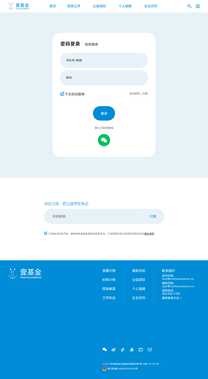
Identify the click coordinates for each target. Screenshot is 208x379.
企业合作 (150, 6)
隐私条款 (149, 233)
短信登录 (91, 44)
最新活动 (138, 271)
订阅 (153, 216)
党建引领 (108, 271)
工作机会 (108, 298)
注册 (145, 93)
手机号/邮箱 (74, 60)
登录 (104, 113)
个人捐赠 (125, 6)
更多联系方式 (172, 298)
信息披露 (108, 289)
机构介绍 (108, 280)
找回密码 (134, 93)
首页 (52, 6)
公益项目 (99, 6)
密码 (69, 77)
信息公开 (73, 6)
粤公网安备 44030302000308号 (122, 368)
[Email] (93, 216)
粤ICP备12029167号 (149, 364)
